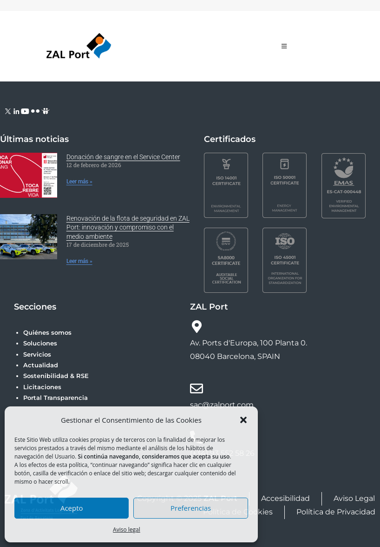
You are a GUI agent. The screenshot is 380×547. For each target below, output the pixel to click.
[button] (243, 420)
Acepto (71, 508)
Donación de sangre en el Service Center (123, 157)
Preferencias (190, 508)
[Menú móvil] (284, 46)
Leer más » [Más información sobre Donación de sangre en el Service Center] (79, 181)
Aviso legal (126, 529)
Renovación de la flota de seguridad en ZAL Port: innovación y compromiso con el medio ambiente (128, 227)
